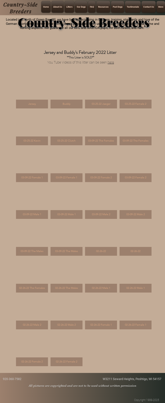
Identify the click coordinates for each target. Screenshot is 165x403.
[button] (32, 91)
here (111, 62)
